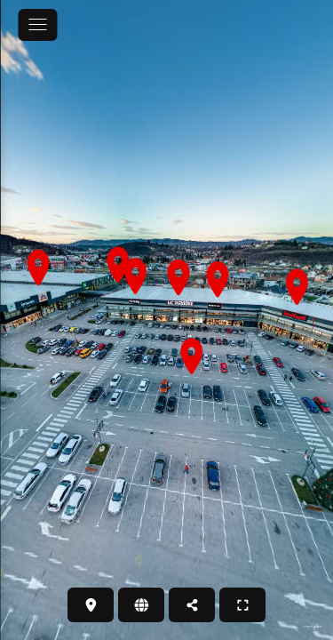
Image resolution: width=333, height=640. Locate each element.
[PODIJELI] (192, 605)
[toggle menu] (37, 25)
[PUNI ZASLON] (242, 605)
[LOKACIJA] (90, 605)
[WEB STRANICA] (141, 605)
